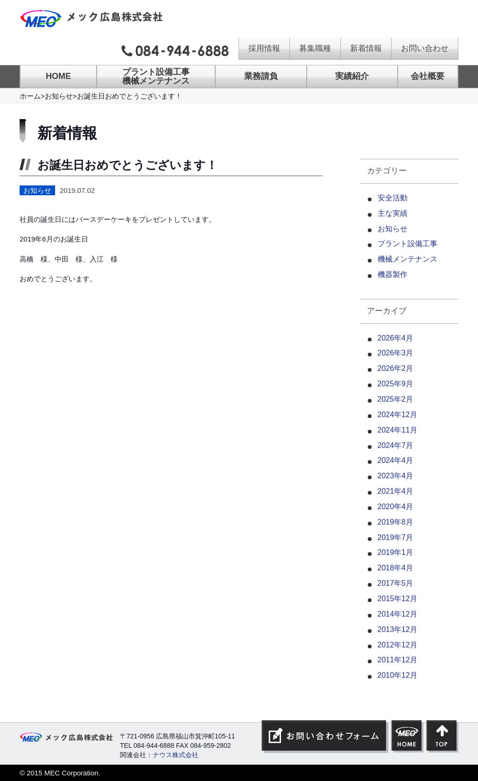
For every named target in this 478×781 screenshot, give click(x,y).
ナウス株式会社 (175, 755)
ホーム (30, 96)
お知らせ (59, 96)
